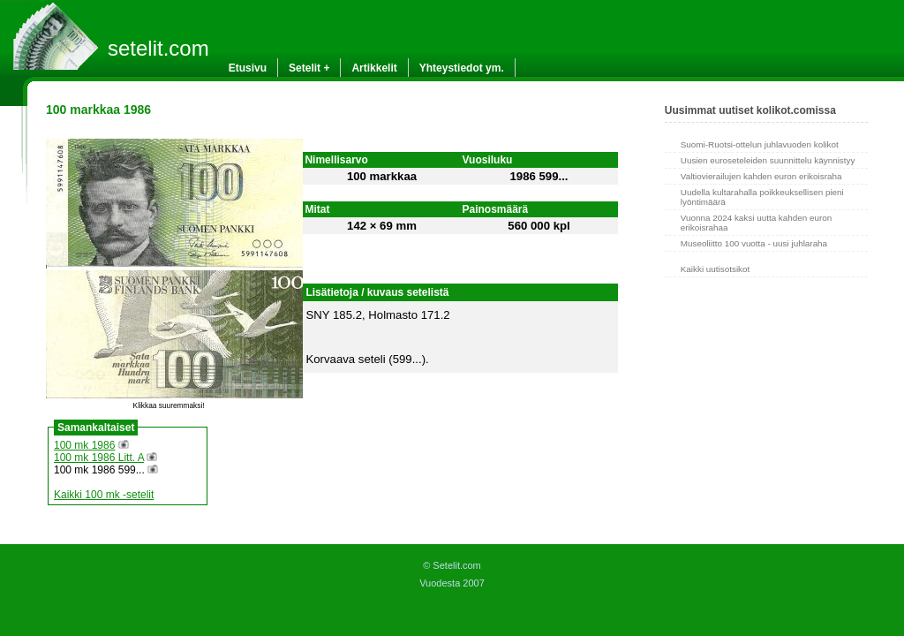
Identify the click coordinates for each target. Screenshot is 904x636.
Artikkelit (373, 68)
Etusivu (248, 68)
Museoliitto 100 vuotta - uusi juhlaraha (754, 243)
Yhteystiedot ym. (461, 68)
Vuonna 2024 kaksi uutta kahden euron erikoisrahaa (756, 222)
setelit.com (158, 48)
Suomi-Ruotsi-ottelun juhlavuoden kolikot (760, 144)
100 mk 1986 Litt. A (99, 457)
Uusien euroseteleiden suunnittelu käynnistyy (768, 160)
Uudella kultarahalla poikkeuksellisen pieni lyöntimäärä (762, 197)
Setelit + (309, 68)
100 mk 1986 (84, 445)
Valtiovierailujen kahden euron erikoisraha (761, 176)
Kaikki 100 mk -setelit (104, 494)
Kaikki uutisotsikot (715, 269)
